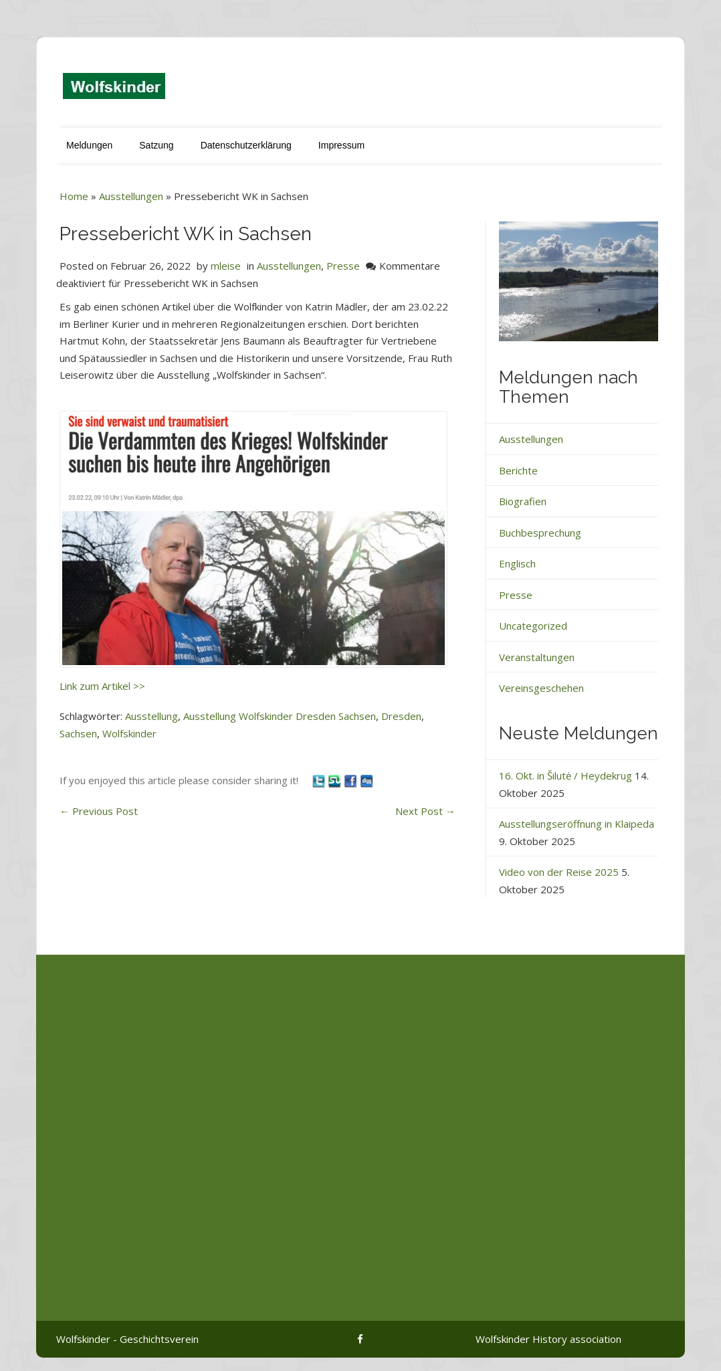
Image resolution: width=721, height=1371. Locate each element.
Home (74, 196)
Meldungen (89, 145)
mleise (226, 265)
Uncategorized (533, 625)
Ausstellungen (131, 196)
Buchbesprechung (540, 532)
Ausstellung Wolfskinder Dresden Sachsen (279, 716)
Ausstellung (151, 716)
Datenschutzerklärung (246, 145)
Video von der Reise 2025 (559, 872)
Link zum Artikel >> (102, 686)
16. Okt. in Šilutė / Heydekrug (565, 775)
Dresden (401, 716)
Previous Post (99, 811)
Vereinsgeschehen (541, 688)
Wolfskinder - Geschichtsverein (127, 1339)
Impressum (341, 145)
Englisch (517, 563)
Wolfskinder (129, 733)
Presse (343, 265)
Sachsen (78, 733)
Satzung (156, 145)
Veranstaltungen (537, 657)
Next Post (425, 811)
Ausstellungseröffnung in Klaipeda (576, 823)
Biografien (522, 501)
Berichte (518, 470)
